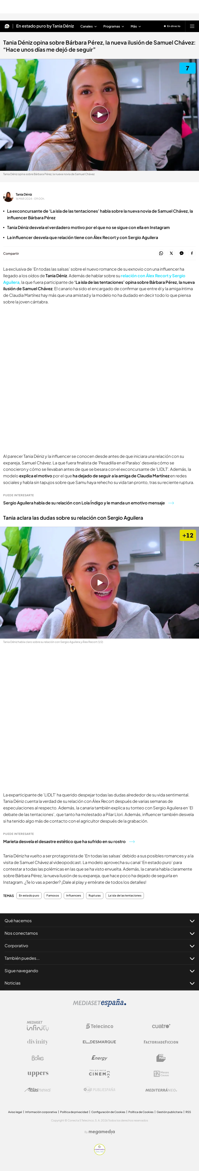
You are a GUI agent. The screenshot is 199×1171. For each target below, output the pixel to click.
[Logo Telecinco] (99, 1026)
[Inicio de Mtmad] (7, 26)
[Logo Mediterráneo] (161, 1090)
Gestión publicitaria (169, 1112)
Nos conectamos (99, 933)
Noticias (99, 983)
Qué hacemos (99, 920)
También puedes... (99, 958)
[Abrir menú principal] (192, 26)
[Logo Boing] (38, 1058)
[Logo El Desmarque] (99, 1041)
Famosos (52, 895)
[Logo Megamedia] (102, 1132)
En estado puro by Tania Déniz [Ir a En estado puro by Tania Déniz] (45, 26)
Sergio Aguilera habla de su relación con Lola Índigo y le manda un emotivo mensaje (88, 502)
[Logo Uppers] (37, 1074)
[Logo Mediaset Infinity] (38, 1026)
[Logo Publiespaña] (99, 1089)
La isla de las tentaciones (124, 895)
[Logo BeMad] (161, 1058)
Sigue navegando (99, 970)
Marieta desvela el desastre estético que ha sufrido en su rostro (69, 841)
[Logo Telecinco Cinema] (99, 1074)
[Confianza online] (99, 1154)
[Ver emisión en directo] (172, 26)
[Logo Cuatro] (161, 1026)
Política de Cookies (140, 1112)
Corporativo (99, 945)
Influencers (73, 895)
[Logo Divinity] (37, 1042)
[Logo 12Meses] (161, 1074)
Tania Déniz (24, 194)
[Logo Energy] (99, 1058)
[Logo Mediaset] (99, 1005)
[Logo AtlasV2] (37, 1090)
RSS (188, 1112)
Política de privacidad (74, 1112)
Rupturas (95, 895)
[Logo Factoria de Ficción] (161, 1042)
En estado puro (29, 895)
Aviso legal (15, 1112)
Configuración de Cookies (108, 1112)
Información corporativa (41, 1112)
